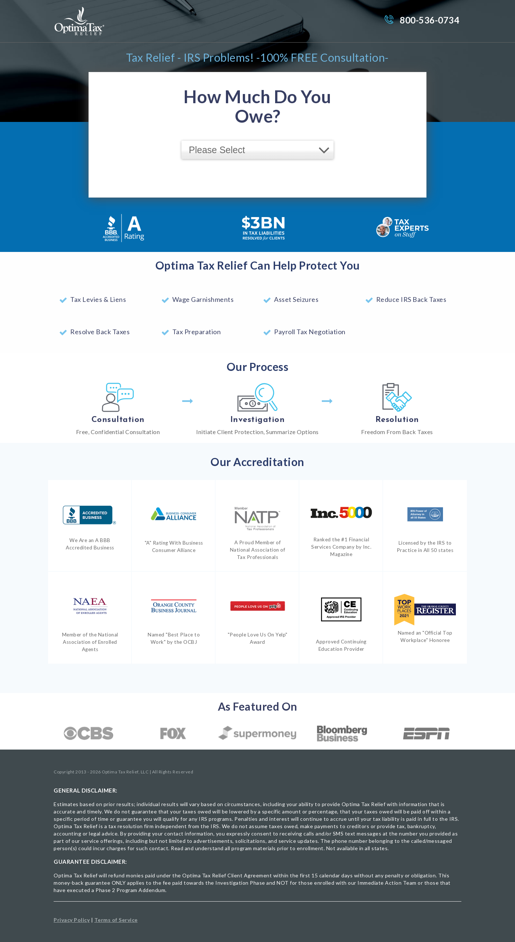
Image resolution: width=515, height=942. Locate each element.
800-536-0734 (429, 20)
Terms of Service (116, 920)
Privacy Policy (72, 920)
